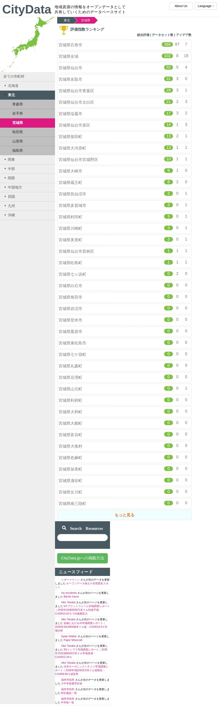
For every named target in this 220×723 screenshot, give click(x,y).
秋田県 (17, 132)
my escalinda (69, 592)
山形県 (17, 141)
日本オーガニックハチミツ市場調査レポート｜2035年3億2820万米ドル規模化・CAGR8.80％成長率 (81, 670)
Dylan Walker (69, 636)
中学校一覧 (67, 702)
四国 (9, 196)
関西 (9, 178)
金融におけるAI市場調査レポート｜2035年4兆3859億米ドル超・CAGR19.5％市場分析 (81, 627)
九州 (9, 206)
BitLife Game (71, 596)
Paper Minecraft (73, 640)
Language (206, 7)
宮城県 (17, 123)
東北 (9, 95)
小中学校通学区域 (71, 683)
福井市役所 (68, 679)
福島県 (17, 150)
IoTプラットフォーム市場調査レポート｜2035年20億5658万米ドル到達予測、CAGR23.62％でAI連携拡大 (82, 610)
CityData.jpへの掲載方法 (82, 558)
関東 (9, 159)
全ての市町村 (13, 76)
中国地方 (12, 187)
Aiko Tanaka (68, 602)
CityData (26, 9)
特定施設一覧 (69, 693)
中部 (9, 169)
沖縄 (9, 215)
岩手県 (17, 113)
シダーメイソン (70, 579)
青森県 (17, 104)
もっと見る (124, 515)
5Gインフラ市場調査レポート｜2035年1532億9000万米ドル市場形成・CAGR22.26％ (81, 653)
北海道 (10, 86)
